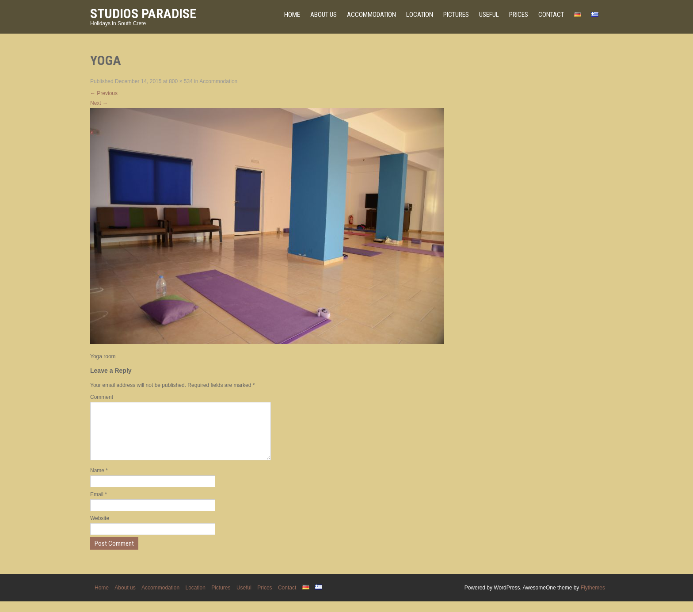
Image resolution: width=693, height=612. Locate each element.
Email (98, 505)
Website (99, 529)
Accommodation (371, 15)
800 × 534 (181, 81)
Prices (518, 15)
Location (419, 15)
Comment (101, 397)
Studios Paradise (143, 13)
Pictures (456, 15)
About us (323, 15)
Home (292, 15)
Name (99, 481)
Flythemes (593, 598)
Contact (551, 15)
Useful (489, 15)
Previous (104, 93)
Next (99, 103)
